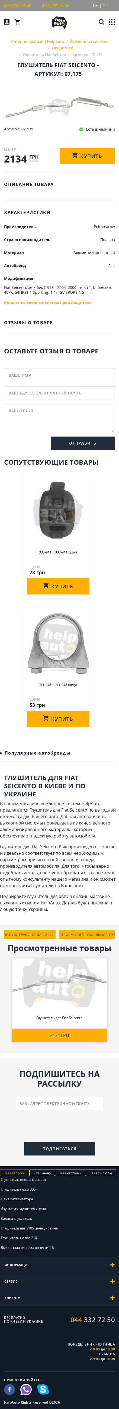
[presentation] (59, 1127)
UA (95, 5)
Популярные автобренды (38, 753)
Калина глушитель (16, 1218)
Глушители (42, 885)
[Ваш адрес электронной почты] (59, 1103)
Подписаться (60, 1148)
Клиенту (59, 1298)
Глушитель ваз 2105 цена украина (29, 1228)
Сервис (59, 1281)
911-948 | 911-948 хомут (58, 684)
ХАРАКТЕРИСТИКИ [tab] (27, 212)
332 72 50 (92, 1319)
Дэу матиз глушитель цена (23, 1208)
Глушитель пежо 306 (18, 1189)
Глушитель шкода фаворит (23, 1179)
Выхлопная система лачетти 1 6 (27, 1247)
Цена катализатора (17, 1199)
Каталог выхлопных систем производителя (47, 302)
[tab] (59, 1265)
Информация (59, 1265)
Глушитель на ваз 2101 (20, 1237)
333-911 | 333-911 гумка (58, 552)
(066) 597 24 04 (55, 5)
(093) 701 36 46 (17, 5)
